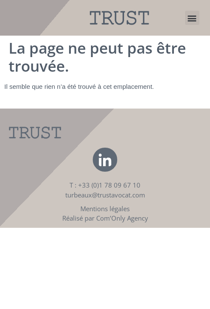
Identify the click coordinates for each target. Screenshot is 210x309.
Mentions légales (105, 215)
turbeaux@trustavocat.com (105, 201)
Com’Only (110, 224)
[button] (192, 18)
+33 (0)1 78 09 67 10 (109, 191)
